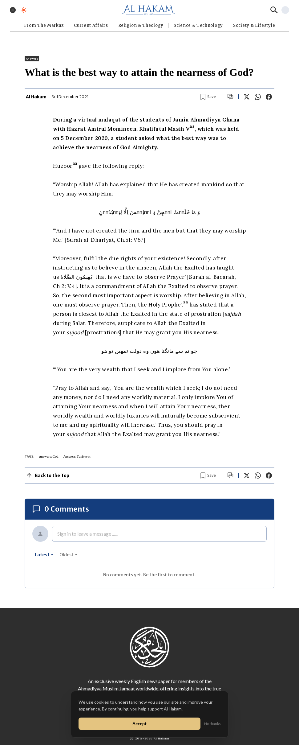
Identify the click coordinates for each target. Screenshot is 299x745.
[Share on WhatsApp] (258, 97)
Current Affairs (91, 25)
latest (44, 555)
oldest (68, 555)
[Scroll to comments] (230, 96)
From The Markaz (44, 25)
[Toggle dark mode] (23, 10)
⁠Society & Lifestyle (254, 25)
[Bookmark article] (208, 97)
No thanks (212, 723)
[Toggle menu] (13, 10)
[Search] (274, 10)
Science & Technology (198, 25)
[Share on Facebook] (269, 97)
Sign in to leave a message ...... (87, 534)
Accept (139, 723)
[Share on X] (247, 97)
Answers (32, 58)
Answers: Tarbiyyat (77, 456)
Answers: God (49, 456)
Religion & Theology (141, 25)
